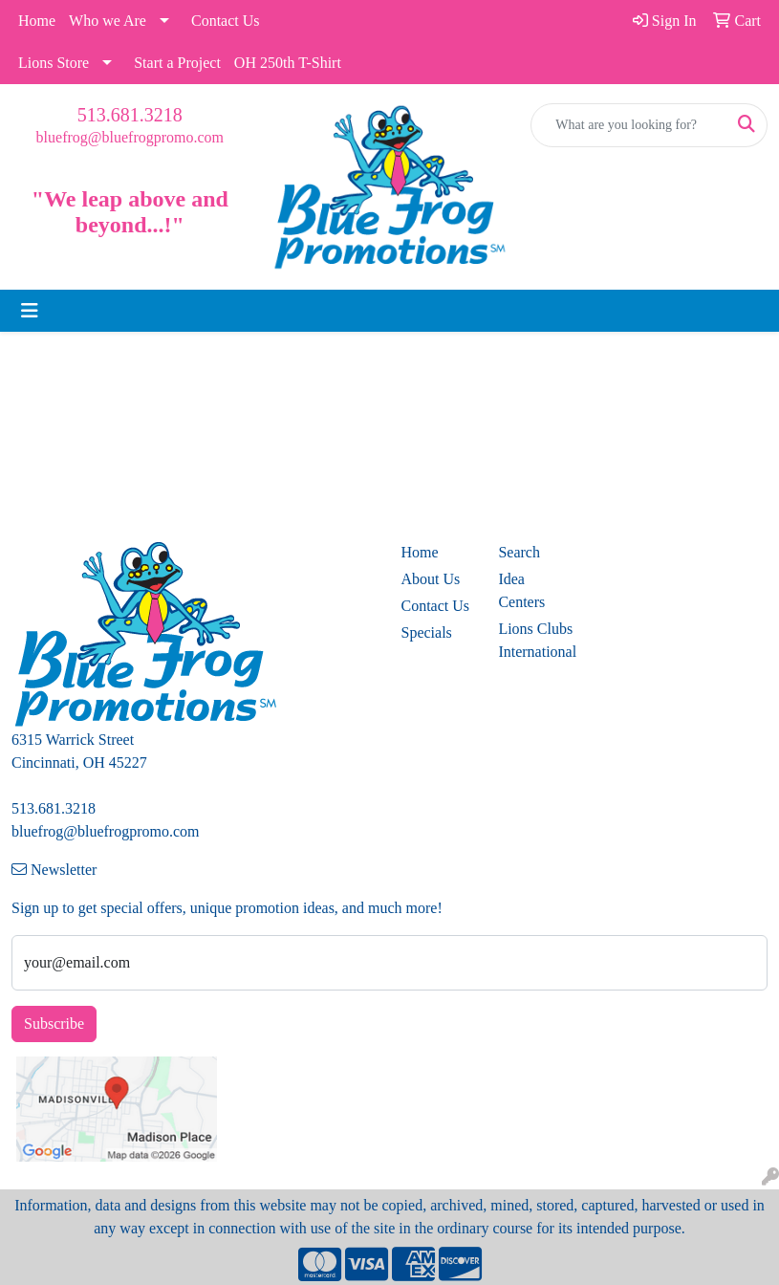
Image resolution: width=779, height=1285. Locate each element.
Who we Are (107, 20)
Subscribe (54, 1023)
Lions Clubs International (535, 640)
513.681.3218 (130, 114)
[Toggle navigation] (30, 310)
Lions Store (53, 62)
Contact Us (225, 20)
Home (36, 20)
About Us (431, 579)
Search (519, 552)
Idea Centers (521, 590)
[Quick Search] (628, 125)
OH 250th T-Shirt (287, 62)
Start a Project (177, 62)
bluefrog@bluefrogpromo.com (130, 137)
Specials (426, 632)
